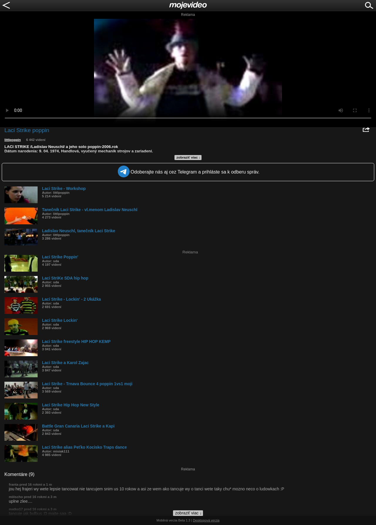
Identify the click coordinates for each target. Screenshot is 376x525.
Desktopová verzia (206, 520)
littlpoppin (12, 140)
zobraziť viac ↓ (189, 157)
